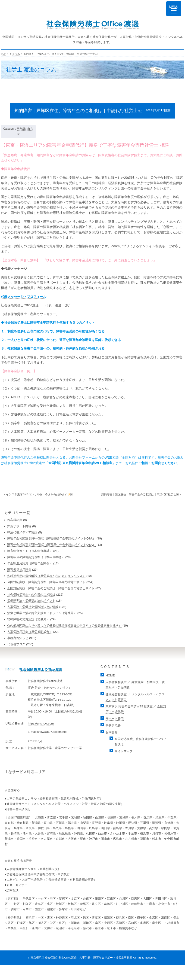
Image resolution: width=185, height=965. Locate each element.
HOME (110, 675)
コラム (16, 53)
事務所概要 (113, 725)
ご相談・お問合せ (151, 463)
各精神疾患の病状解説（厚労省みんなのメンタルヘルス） (46, 576)
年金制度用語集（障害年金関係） (29, 563)
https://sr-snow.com (41, 723)
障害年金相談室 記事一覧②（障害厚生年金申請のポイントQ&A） (51, 544)
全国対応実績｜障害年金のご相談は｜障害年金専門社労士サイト (50, 588)
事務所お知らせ (17, 638)
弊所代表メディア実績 (22, 532)
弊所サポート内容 (19, 526)
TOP (3, 53)
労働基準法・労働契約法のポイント (31, 600)
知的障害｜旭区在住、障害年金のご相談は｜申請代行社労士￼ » (141, 494)
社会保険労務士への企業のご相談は (31, 594)
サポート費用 (115, 718)
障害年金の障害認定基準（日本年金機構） (35, 557)
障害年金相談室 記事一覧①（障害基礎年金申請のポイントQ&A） (51, 538)
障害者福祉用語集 (19, 569)
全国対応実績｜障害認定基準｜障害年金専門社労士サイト (46, 582)
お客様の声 (14, 520)
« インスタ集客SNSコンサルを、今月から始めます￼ (38, 494)
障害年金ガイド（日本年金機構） (29, 551)
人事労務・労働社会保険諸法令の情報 (32, 607)
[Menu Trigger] (173, 8)
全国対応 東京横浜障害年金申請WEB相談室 (80, 463)
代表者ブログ (16, 644)
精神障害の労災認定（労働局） (28, 619)
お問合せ (112, 732)
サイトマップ (124, 751)
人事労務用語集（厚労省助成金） (29, 631)
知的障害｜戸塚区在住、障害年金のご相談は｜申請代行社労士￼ (78, 110)
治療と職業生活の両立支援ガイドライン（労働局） (41, 613)
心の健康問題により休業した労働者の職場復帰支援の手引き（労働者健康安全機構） (64, 625)
